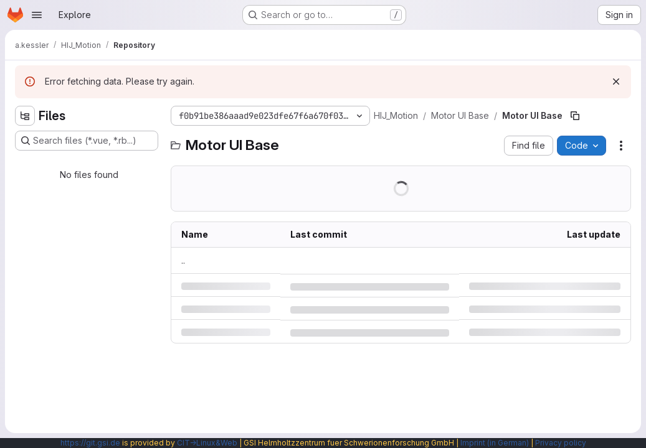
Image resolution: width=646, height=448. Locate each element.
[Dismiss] (616, 81)
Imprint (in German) (494, 442)
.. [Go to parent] (183, 260)
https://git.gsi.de (90, 442)
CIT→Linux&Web (207, 442)
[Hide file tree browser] (25, 116)
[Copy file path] (575, 116)
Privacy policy (560, 442)
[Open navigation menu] (37, 15)
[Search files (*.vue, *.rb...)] (86, 141)
